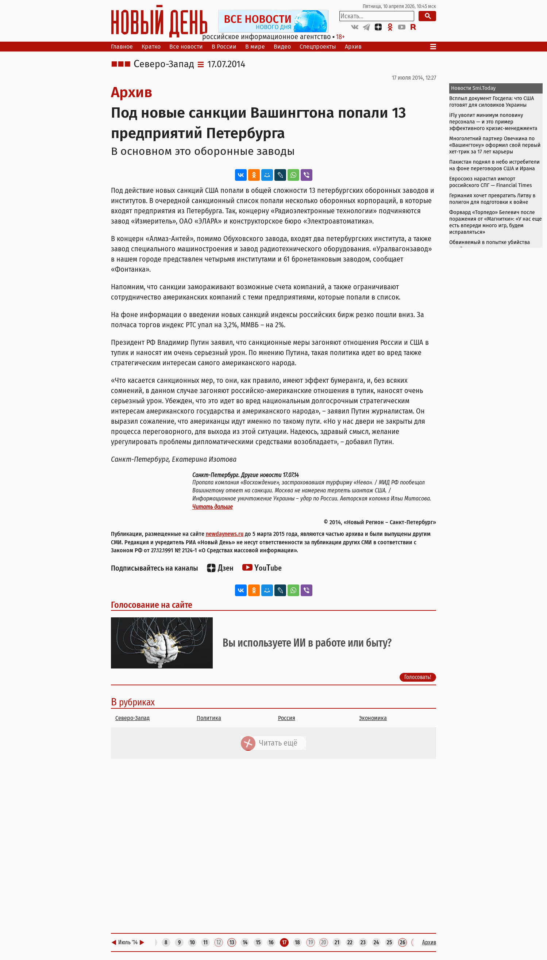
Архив (353, 46)
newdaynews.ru (224, 533)
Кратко (151, 46)
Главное (122, 46)
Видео (282, 46)
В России (224, 46)
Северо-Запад (164, 64)
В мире (255, 46)
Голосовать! (417, 676)
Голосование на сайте (151, 605)
